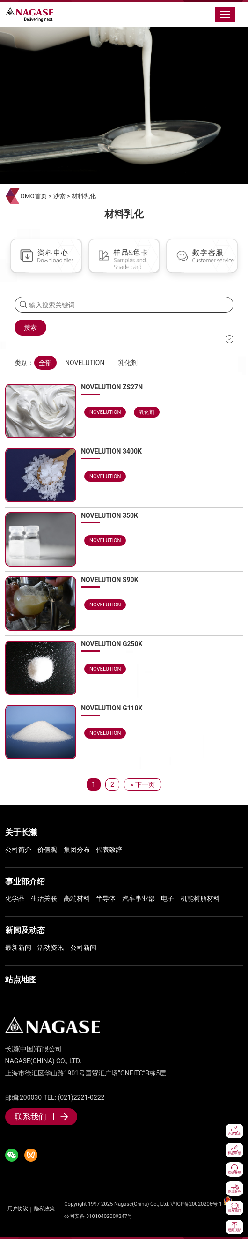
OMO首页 (34, 196)
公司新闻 (83, 947)
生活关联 (44, 898)
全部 (45, 362)
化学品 (15, 898)
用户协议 (17, 1209)
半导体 (106, 898)
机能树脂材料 (200, 898)
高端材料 (77, 898)
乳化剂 (128, 362)
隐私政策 (44, 1209)
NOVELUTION (84, 362)
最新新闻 (18, 947)
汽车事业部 (138, 898)
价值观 (47, 849)
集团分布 (77, 849)
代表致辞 (109, 849)
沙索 (59, 196)
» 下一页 (143, 784)
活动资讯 (50, 947)
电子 (167, 898)
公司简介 (18, 849)
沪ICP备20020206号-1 (196, 1204)
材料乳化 (84, 196)
